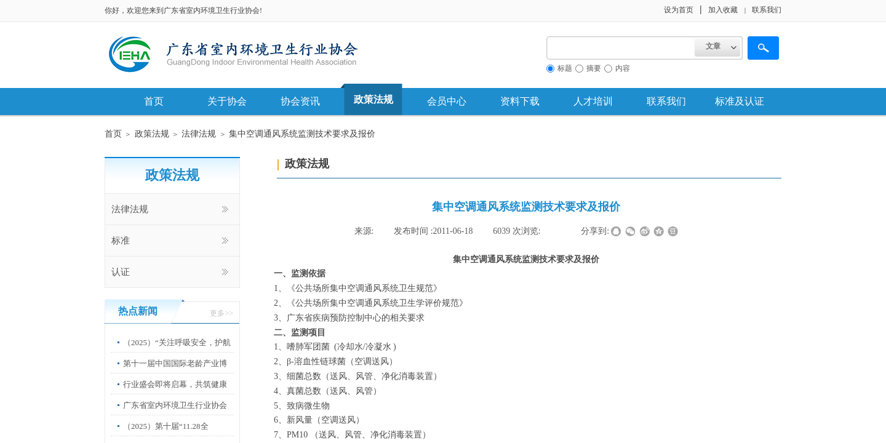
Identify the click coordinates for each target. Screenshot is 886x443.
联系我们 (666, 101)
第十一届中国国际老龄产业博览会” (175, 372)
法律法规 (199, 133)
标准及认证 (739, 101)
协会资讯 (300, 101)
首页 (154, 101)
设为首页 (678, 10)
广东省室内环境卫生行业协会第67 (175, 414)
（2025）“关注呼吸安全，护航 (177, 342)
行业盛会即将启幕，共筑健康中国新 (175, 393)
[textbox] (620, 48)
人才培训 (593, 101)
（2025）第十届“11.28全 (166, 426)
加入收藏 (723, 10)
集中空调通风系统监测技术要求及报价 (302, 133)
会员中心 (446, 101)
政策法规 (373, 99)
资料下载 (520, 101)
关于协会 (227, 101)
